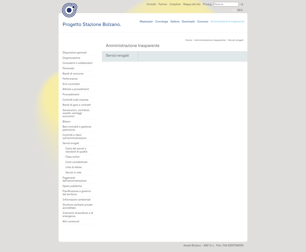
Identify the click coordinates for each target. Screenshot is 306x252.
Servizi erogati (71, 143)
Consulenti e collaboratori (77, 63)
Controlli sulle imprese (75, 99)
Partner (163, 4)
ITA (233, 10)
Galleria (175, 21)
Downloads (188, 21)
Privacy (207, 4)
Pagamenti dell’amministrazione (75, 179)
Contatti (151, 4)
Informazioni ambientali (76, 199)
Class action (72, 156)
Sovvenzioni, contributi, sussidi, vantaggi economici (76, 113)
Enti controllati (71, 84)
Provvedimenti (71, 94)
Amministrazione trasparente (227, 21)
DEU (240, 10)
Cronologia (161, 21)
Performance (70, 78)
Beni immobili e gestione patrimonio (77, 128)
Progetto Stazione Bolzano (70, 10)
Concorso (202, 21)
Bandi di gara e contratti (77, 104)
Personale (68, 68)
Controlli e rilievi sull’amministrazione (74, 136)
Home (188, 40)
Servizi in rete (73, 172)
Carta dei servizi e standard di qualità (76, 150)
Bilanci (67, 121)
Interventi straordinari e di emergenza (78, 215)
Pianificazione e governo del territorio (77, 193)
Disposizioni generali (75, 52)
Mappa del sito (192, 4)
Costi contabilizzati (76, 162)
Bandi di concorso (73, 73)
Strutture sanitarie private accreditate (77, 206)
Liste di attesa (73, 167)
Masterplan (146, 21)
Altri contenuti (71, 221)
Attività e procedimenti (76, 89)
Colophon (175, 4)
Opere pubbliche (72, 186)
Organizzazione (71, 57)
